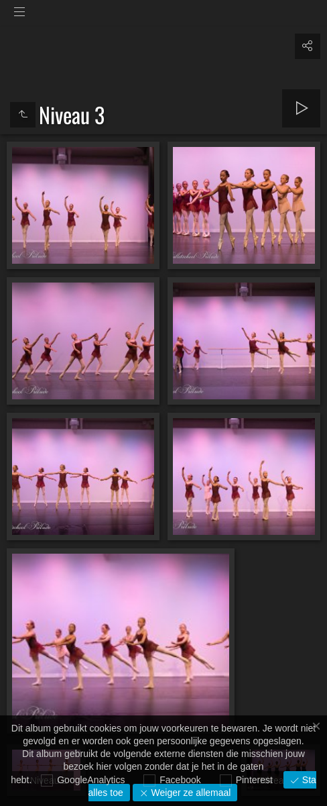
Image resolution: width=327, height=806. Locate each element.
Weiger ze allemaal (190, 792)
